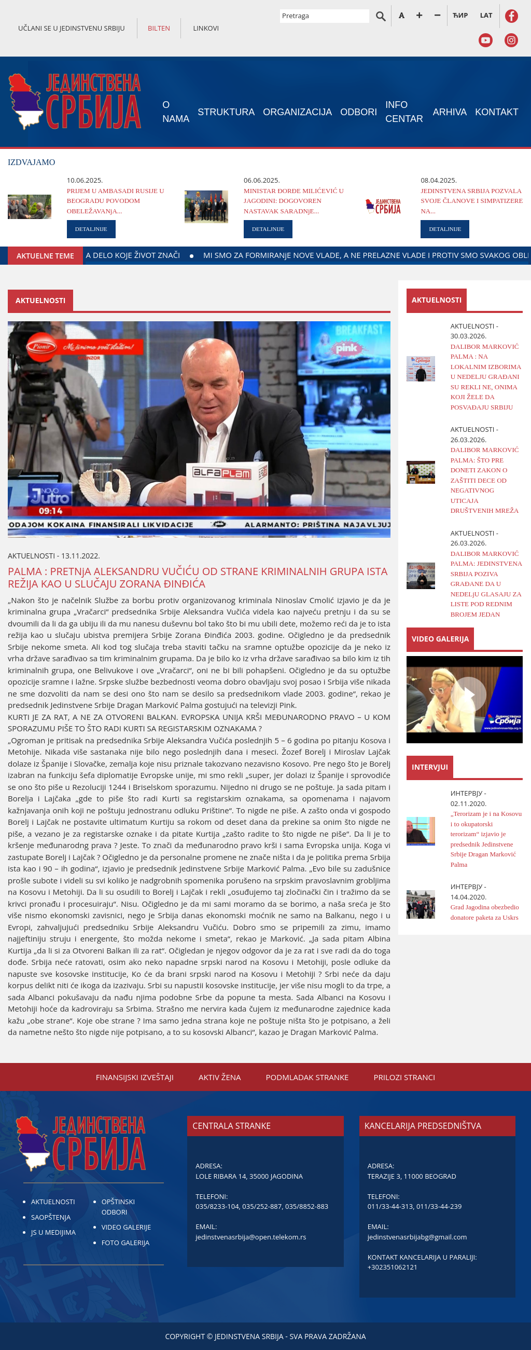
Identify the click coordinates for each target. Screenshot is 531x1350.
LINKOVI (206, 28)
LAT (486, 15)
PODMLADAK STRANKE (307, 1077)
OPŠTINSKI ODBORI (118, 1207)
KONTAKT (497, 112)
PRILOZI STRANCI (404, 1077)
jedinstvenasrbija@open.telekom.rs (250, 1237)
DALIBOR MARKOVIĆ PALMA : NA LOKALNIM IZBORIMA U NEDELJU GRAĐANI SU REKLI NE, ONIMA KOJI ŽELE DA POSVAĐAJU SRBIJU (486, 377)
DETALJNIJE (91, 229)
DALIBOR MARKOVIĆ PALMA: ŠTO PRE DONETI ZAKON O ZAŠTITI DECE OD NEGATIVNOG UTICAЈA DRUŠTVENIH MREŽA (485, 480)
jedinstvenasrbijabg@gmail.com (417, 1237)
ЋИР (460, 15)
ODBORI (358, 112)
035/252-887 (262, 1206)
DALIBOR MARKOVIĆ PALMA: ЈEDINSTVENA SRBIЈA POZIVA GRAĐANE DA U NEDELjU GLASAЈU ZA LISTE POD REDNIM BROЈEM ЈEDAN (486, 584)
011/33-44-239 (439, 1206)
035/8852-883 (306, 1206)
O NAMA (175, 112)
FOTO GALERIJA (126, 1242)
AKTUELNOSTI (53, 1201)
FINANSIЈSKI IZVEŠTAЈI (135, 1077)
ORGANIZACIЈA (297, 112)
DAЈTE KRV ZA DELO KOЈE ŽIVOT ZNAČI (151, 255)
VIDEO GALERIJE (126, 1227)
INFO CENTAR (404, 112)
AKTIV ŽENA (220, 1077)
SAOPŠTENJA (51, 1217)
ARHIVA (450, 112)
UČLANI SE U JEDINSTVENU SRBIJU (71, 28)
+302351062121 (393, 1267)
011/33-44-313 (390, 1206)
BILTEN (159, 28)
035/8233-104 (217, 1206)
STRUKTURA (226, 112)
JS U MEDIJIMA (53, 1232)
